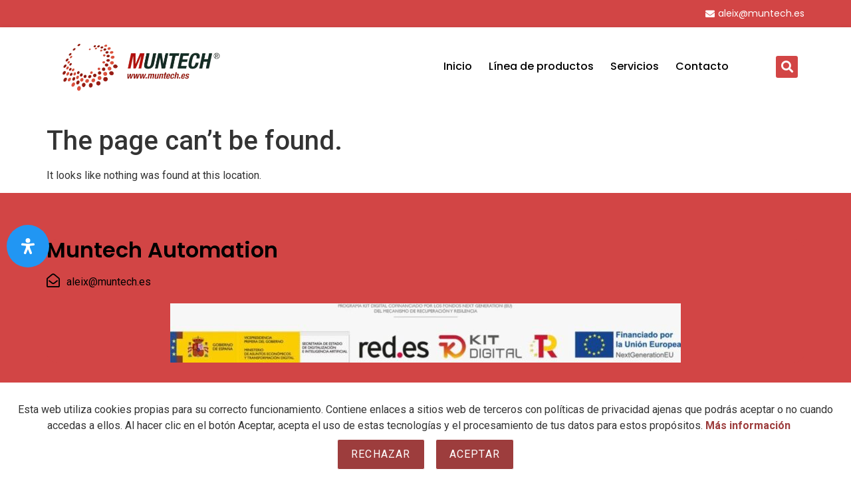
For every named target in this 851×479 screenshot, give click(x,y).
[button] (787, 67)
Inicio (457, 66)
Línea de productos (541, 66)
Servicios (634, 66)
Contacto (702, 66)
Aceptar (474, 454)
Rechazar (381, 454)
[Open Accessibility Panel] (28, 246)
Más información (747, 425)
